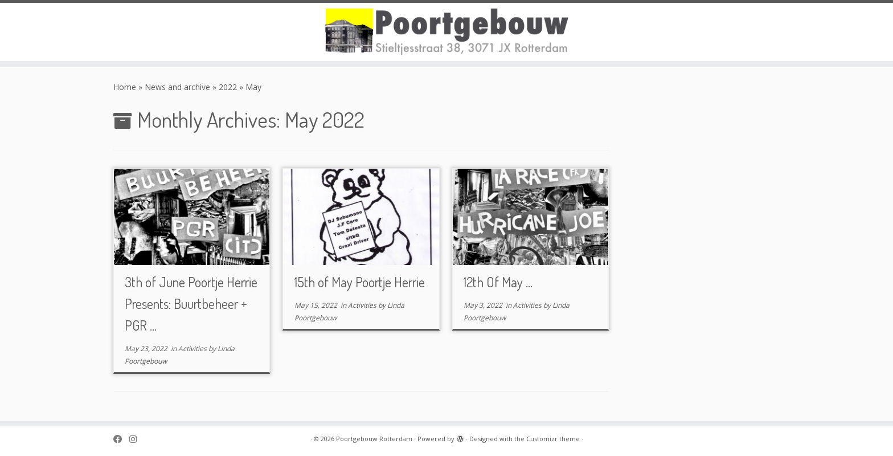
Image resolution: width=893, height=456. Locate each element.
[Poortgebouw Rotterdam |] (446, 32)
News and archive (177, 87)
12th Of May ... (498, 282)
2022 (228, 87)
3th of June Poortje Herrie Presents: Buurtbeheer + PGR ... (191, 303)
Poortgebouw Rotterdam (374, 438)
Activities (193, 348)
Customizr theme (553, 438)
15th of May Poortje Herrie (359, 282)
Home (124, 87)
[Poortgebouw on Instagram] (136, 439)
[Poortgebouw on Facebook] (121, 439)
